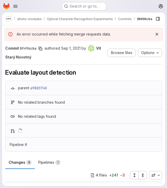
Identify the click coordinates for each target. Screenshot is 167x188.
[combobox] (155, 175)
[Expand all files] (134, 175)
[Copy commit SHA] (40, 48)
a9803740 (38, 88)
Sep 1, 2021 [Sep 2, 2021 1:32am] (71, 48)
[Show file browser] (157, 19)
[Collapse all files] (142, 175)
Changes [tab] (20, 162)
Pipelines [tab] (49, 162)
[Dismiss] (156, 34)
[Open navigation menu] (15, 6)
